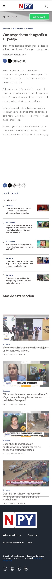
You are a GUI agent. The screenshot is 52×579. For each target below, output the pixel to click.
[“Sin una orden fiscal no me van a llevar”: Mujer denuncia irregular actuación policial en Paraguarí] (26, 389)
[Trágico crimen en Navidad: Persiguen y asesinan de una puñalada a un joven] (43, 277)
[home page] (26, 6)
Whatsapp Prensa (12, 535)
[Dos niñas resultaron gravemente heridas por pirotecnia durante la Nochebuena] (26, 488)
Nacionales (18, 29)
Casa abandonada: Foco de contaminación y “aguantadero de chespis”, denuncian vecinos (22, 461)
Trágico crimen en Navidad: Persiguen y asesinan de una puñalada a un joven (18, 280)
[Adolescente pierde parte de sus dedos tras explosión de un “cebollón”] (43, 244)
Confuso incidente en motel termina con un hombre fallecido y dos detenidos (18, 210)
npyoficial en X (11, 193)
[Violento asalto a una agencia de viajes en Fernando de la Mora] (26, 342)
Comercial (32, 535)
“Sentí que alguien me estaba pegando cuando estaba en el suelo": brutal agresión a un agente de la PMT (19, 228)
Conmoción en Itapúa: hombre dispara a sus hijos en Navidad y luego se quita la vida (19, 263)
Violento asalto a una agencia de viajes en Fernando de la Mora (24, 364)
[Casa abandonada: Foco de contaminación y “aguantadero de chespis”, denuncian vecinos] (26, 438)
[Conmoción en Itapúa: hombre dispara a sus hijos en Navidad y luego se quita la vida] (43, 260)
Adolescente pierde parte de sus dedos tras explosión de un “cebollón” (20, 246)
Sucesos (29, 29)
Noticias (6, 29)
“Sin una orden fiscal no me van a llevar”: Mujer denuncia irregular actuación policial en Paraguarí (25, 411)
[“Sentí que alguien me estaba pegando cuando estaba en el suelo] (43, 224)
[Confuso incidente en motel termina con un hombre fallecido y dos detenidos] (43, 208)
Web (29, 542)
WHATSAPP (39, 16)
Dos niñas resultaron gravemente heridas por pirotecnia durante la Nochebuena (21, 510)
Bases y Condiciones (13, 542)
